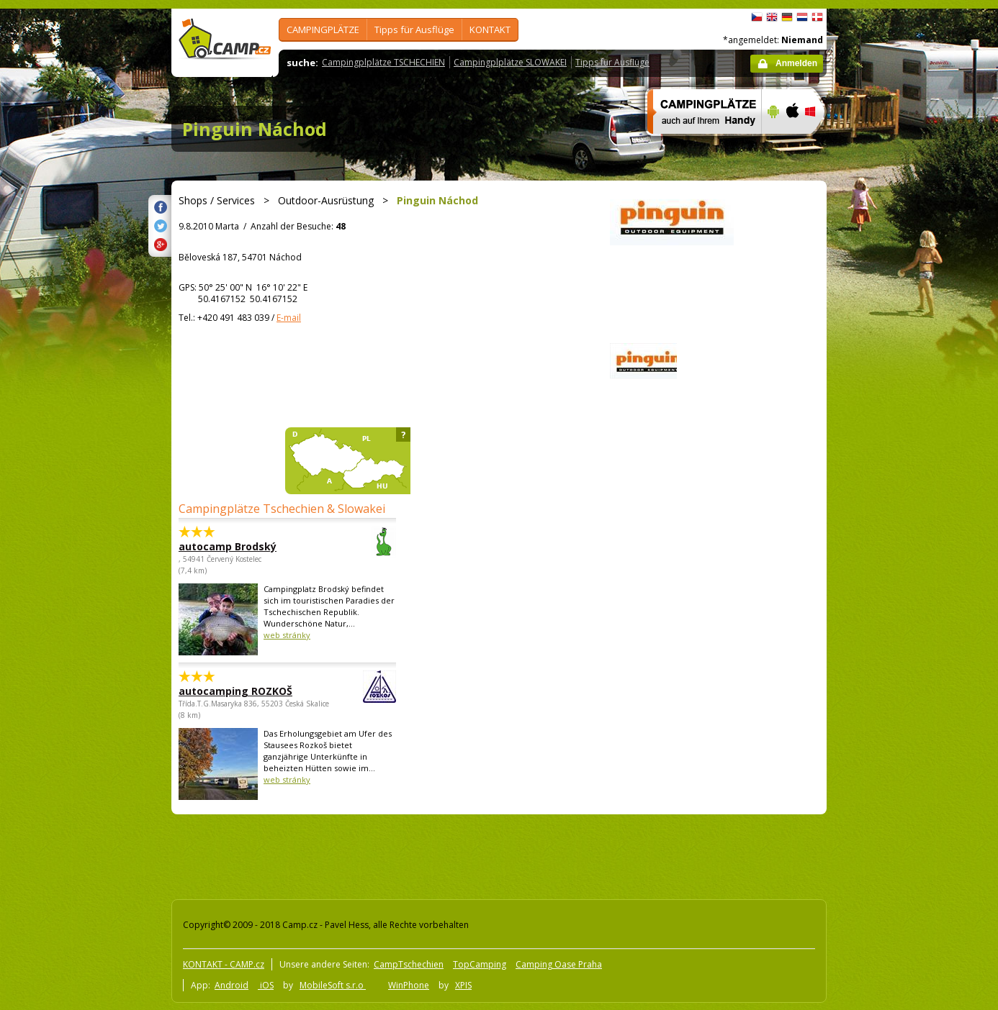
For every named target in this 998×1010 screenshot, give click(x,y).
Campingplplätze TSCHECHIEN (383, 62)
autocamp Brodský (248, 546)
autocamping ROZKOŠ (248, 691)
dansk (817, 17)
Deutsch (787, 17)
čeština (757, 17)
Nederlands (802, 17)
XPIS (463, 985)
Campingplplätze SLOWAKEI (510, 62)
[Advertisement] (887, 441)
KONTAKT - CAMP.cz (223, 964)
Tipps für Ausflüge (414, 29)
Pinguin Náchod (254, 129)
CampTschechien (409, 964)
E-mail (289, 317)
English (772, 17)
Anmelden (796, 63)
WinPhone (408, 985)
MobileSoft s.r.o (333, 985)
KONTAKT (490, 29)
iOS (266, 985)
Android (231, 985)
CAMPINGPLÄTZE (323, 29)
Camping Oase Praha (559, 964)
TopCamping (479, 964)
